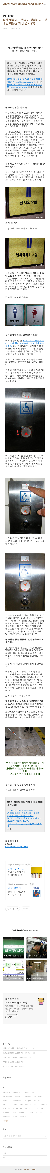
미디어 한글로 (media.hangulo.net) (23, 4)
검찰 (35, 1092)
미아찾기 (7, 1100)
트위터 (27, 1092)
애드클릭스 (8, 1096)
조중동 (6, 1112)
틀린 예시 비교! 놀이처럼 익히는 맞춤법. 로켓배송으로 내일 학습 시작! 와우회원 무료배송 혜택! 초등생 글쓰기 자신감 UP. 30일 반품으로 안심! (17, 893)
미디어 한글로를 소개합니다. (13, 1062)
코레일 (15, 1104)
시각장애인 (39, 1096)
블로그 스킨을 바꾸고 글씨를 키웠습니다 (17, 1057)
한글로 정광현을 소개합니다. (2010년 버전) (19, 1053)
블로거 (23, 1116)
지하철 (39, 1112)
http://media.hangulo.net (16, 846)
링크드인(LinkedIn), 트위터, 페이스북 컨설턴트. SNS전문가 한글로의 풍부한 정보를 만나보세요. (19, 1008)
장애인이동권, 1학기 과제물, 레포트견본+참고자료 (16, 874)
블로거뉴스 (18, 1108)
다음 (15, 1116)
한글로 (37, 1100)
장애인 (22, 1112)
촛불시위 (7, 1092)
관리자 (34, 1169)
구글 (43, 1108)
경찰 (36, 1108)
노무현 (6, 1104)
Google (28, 1100)
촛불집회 (17, 1092)
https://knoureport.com (17, 864)
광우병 (28, 1108)
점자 (36, 1104)
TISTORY (26, 1169)
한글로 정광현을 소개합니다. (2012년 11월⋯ (19, 1048)
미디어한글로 (26, 1104)
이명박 (18, 1096)
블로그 (44, 1104)
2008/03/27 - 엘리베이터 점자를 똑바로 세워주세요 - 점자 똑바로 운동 (24, 343)
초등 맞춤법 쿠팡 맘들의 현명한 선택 (16, 888)
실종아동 (17, 1100)
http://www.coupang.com (18, 884)
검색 (44, 1135)
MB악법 (7, 1108)
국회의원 (28, 1096)
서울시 (31, 1112)
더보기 (5, 1121)
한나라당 (7, 1116)
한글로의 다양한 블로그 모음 (13, 1066)
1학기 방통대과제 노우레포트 (16, 868)
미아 (14, 1112)
